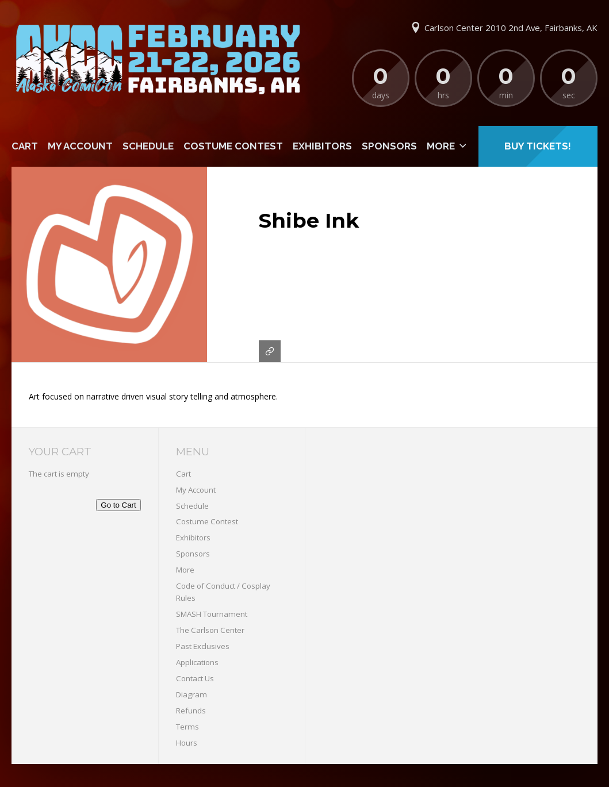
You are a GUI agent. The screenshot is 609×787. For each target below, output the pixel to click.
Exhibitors (322, 146)
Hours (186, 743)
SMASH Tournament (211, 614)
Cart (25, 146)
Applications (197, 662)
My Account (80, 146)
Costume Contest (233, 146)
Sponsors (389, 146)
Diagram (191, 694)
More (441, 146)
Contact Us (195, 678)
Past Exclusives (202, 646)
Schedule (148, 146)
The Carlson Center (210, 630)
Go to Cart (118, 505)
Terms (187, 726)
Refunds (191, 710)
